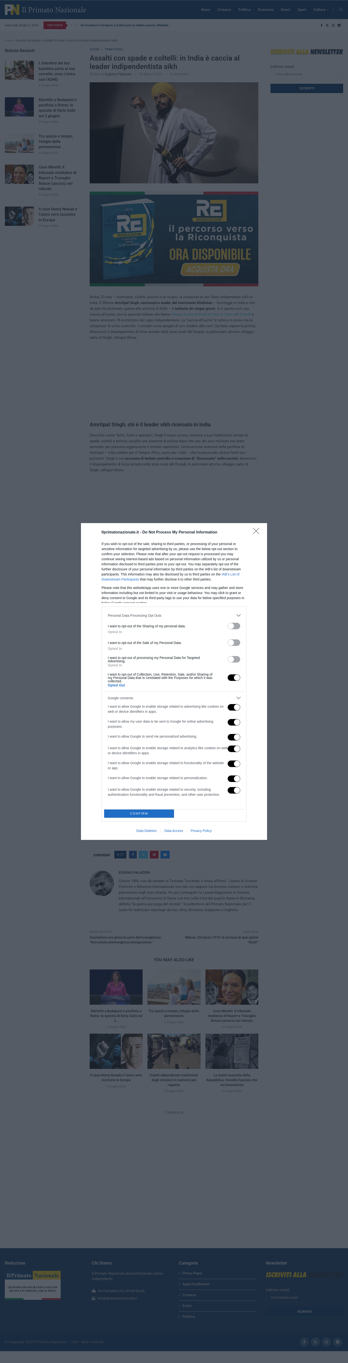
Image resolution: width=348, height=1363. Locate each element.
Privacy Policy (201, 831)
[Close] (257, 532)
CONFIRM (139, 814)
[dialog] (174, 681)
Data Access (173, 831)
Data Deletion (146, 831)
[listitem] (174, 615)
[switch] (234, 626)
